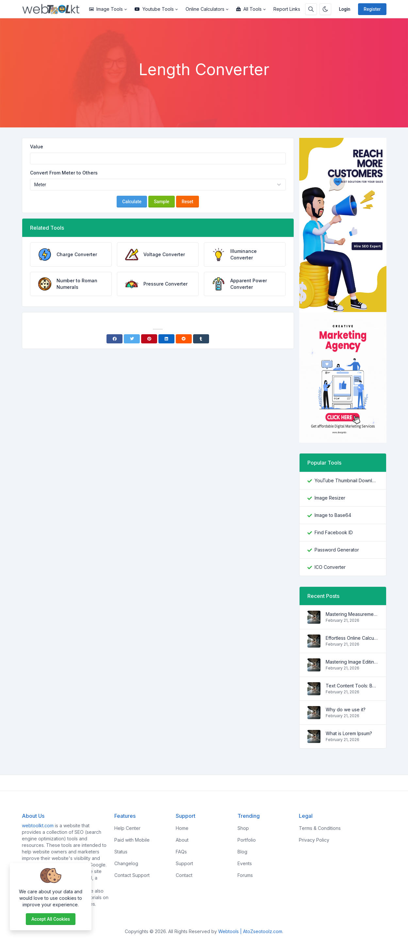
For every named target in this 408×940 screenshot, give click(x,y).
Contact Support (132, 875)
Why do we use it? (346, 709)
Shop (243, 828)
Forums (245, 875)
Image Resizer (330, 498)
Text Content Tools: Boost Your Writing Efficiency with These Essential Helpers (352, 685)
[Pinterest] (149, 338)
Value (36, 146)
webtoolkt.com (38, 825)
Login (345, 9)
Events (244, 863)
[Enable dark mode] (325, 9)
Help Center (127, 828)
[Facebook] (114, 338)
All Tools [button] (249, 9)
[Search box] (311, 9)
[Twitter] (132, 338)
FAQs (181, 851)
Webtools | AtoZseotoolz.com (250, 931)
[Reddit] (184, 338)
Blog (242, 851)
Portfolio (246, 840)
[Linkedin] (166, 338)
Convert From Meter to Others (64, 172)
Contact (184, 875)
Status (120, 851)
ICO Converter (330, 567)
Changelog (126, 863)
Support (184, 863)
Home (182, 828)
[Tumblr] (201, 338)
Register (372, 9)
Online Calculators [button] (205, 9)
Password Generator (337, 549)
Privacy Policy (314, 840)
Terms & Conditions (320, 828)
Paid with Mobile (132, 840)
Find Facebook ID (334, 532)
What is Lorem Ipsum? (349, 733)
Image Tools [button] (106, 9)
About (182, 840)
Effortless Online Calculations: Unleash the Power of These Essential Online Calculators (352, 638)
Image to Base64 (333, 515)
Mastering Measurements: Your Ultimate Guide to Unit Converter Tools (352, 614)
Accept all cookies (50, 919)
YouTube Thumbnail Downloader (346, 480)
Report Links (286, 9)
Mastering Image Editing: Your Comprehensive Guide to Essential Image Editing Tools (352, 662)
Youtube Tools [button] (154, 9)
